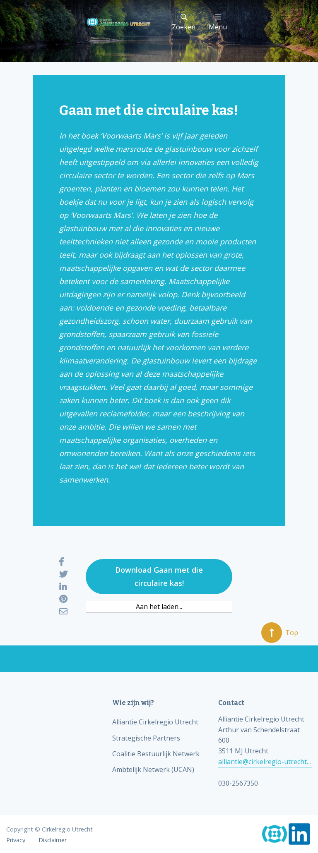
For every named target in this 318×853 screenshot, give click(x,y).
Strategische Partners (146, 738)
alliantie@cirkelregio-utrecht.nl (265, 761)
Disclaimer (53, 840)
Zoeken (183, 22)
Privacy (15, 840)
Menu (218, 22)
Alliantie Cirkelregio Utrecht (155, 721)
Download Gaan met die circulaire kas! (159, 576)
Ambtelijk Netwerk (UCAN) (153, 769)
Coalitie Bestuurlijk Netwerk (156, 753)
